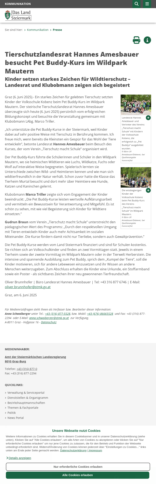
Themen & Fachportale (23, 408)
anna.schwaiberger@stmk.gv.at (49, 318)
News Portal (16, 418)
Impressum (95, 450)
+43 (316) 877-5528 (57, 314)
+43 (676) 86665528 (100, 314)
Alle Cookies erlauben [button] (77, 475)
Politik (12, 413)
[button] (18, 458)
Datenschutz (48, 322)
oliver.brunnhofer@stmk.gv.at (28, 287)
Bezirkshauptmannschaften (26, 403)
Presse (56, 30)
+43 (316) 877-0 (27, 369)
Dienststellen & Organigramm (28, 398)
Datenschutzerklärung (73, 450)
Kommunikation (36, 30)
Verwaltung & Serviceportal (26, 393)
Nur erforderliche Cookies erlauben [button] (78, 466)
